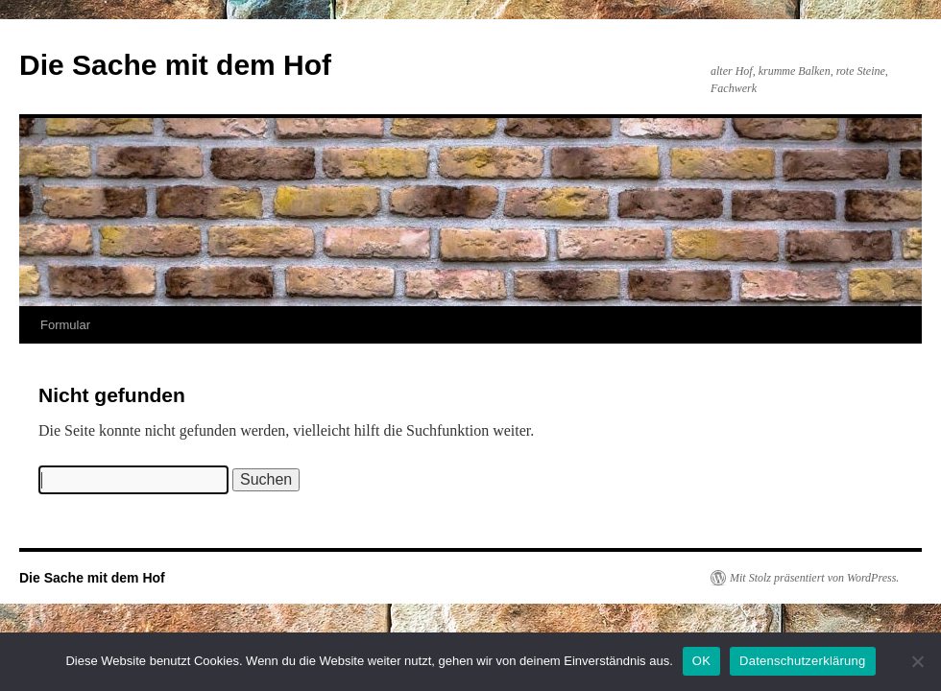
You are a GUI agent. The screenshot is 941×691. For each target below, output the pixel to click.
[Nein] (917, 661)
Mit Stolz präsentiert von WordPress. (814, 577)
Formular (65, 325)
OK (701, 661)
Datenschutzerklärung (802, 661)
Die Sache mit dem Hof (175, 65)
